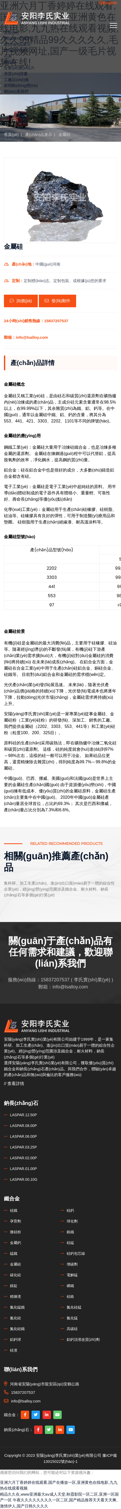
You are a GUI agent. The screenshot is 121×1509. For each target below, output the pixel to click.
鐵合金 (10, 62)
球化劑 (72, 1221)
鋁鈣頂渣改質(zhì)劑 (83, 1339)
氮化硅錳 (74, 1307)
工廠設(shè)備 (16, 79)
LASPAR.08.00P (23, 1126)
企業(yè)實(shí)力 (19, 68)
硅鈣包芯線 (76, 1253)
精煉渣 (15, 1296)
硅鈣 (70, 1210)
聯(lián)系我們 (16, 91)
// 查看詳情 (14, 1083)
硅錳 (70, 1243)
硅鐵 (13, 1210)
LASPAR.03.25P (23, 1147)
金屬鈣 (15, 1243)
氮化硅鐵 (17, 1329)
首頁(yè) (11, 32)
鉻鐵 (70, 1232)
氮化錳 (72, 1318)
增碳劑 (72, 1264)
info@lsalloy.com (70, 986)
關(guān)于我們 (17, 38)
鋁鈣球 (15, 1339)
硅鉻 (70, 1296)
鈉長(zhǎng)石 (16, 50)
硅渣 (13, 1350)
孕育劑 (15, 1221)
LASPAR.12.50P (23, 1115)
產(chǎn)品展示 (17, 44)
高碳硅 (72, 1329)
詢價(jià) (21, 301)
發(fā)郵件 (57, 301)
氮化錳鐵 (17, 1307)
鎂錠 (13, 1286)
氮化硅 (15, 1318)
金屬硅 (64, 134)
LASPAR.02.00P (23, 1158)
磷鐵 (70, 1286)
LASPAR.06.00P (23, 1136)
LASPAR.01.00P (23, 1169)
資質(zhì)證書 (16, 73)
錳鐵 (13, 1253)
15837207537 (55, 979)
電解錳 (72, 1275)
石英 (8, 56)
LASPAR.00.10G (23, 1179)
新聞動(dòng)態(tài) (21, 85)
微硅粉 (15, 1232)
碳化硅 (15, 1275)
